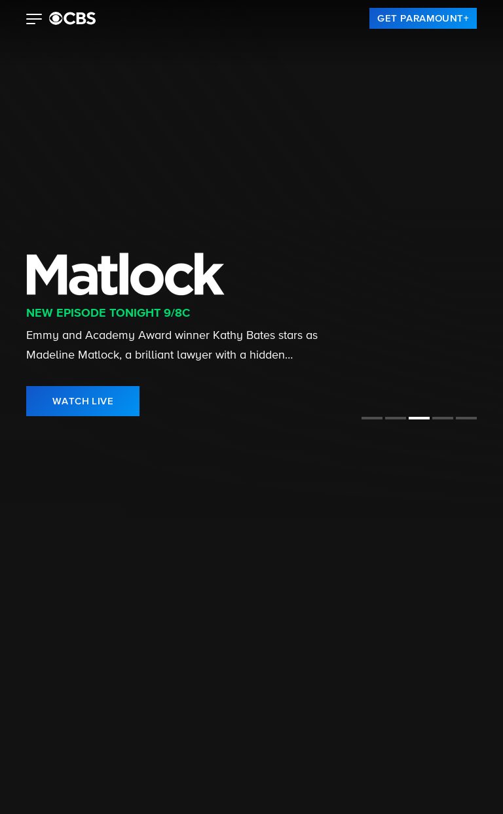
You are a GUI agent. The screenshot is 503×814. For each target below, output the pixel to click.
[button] (34, 20)
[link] (423, 18)
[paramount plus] (72, 18)
